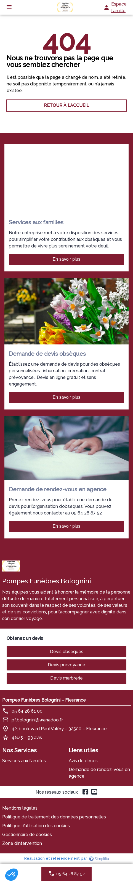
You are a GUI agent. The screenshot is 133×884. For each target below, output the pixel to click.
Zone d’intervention (22, 843)
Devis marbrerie (66, 678)
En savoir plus (67, 259)
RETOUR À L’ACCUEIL (66, 105)
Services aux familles (24, 760)
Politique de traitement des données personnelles (54, 817)
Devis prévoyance (66, 664)
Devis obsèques (66, 651)
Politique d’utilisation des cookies (36, 825)
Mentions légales (20, 808)
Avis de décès (83, 760)
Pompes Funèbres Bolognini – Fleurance (44, 700)
